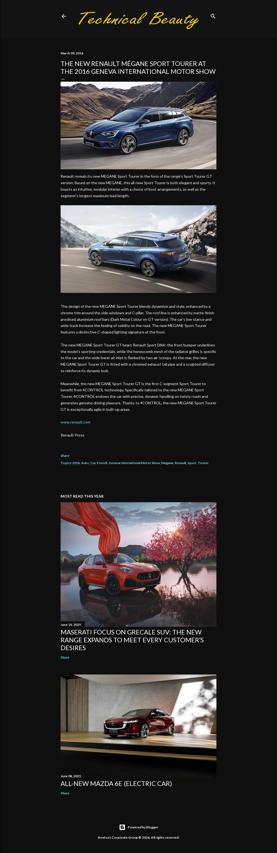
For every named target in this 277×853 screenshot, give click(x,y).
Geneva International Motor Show (134, 463)
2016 (76, 463)
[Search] (213, 15)
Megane (167, 463)
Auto (85, 463)
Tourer (203, 463)
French (102, 463)
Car (92, 463)
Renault (180, 463)
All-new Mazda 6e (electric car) (116, 783)
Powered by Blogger (138, 827)
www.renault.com (75, 422)
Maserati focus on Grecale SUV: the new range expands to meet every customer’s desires (132, 640)
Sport (192, 463)
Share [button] (65, 456)
